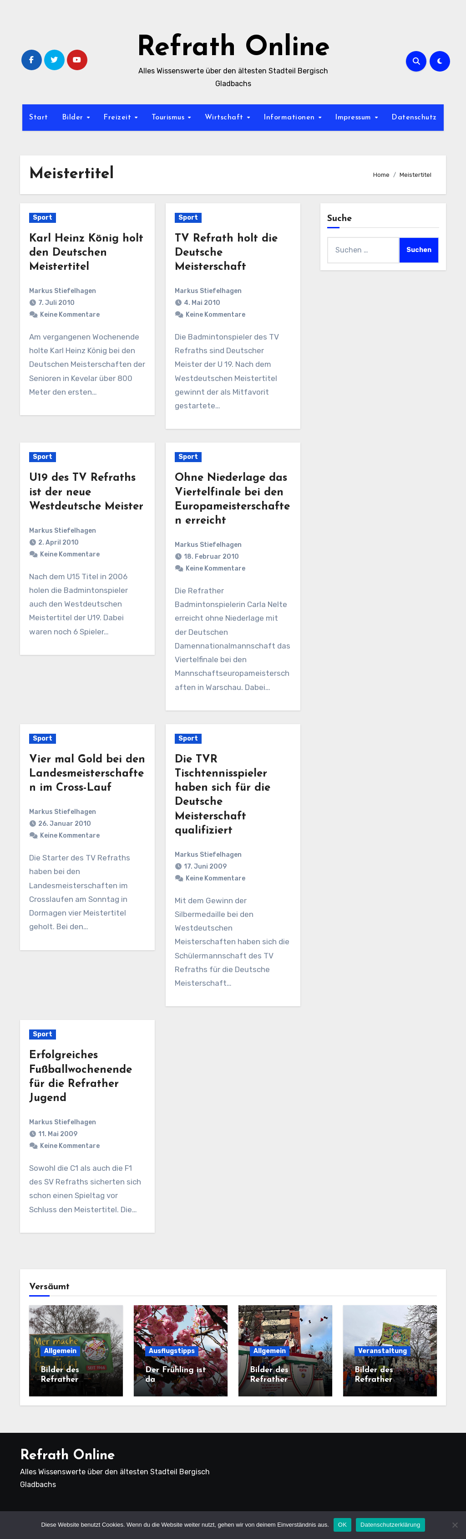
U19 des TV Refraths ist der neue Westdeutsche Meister (86, 492)
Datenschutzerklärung (390, 1524)
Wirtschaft (225, 117)
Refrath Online (233, 48)
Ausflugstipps (172, 1351)
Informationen (290, 117)
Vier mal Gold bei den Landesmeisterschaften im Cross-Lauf (87, 773)
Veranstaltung (382, 1351)
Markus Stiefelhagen (62, 291)
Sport (42, 217)
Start (38, 117)
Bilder (74, 117)
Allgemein (60, 1351)
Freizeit (118, 117)
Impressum (354, 117)
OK (342, 1524)
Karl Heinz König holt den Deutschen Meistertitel (86, 253)
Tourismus (169, 117)
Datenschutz (414, 117)
